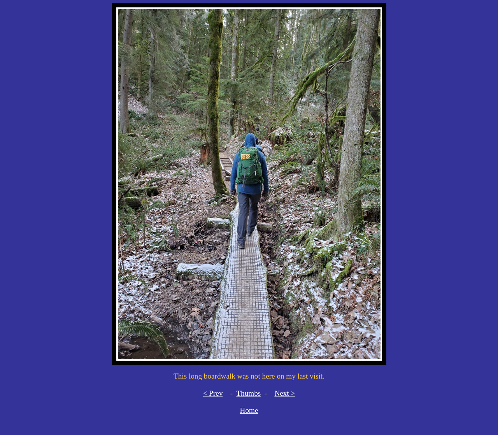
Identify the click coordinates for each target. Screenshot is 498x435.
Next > (284, 393)
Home (249, 410)
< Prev (213, 393)
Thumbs (248, 393)
